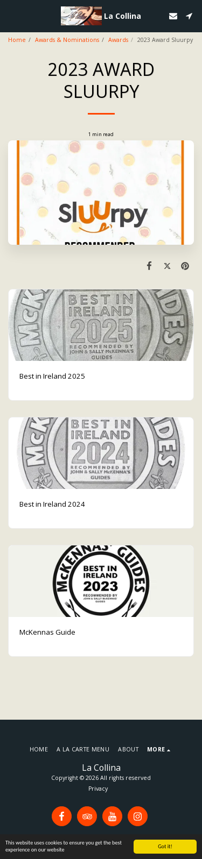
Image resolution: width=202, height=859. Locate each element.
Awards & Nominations (67, 40)
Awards (118, 40)
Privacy (98, 788)
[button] (12, 15)
